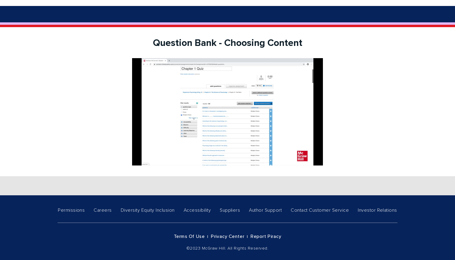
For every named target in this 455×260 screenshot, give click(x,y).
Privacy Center (227, 236)
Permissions (71, 210)
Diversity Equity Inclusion (148, 210)
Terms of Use (189, 236)
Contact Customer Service (320, 210)
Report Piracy (265, 236)
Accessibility (197, 210)
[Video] (227, 111)
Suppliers (230, 210)
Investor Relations (377, 210)
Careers (103, 210)
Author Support (265, 210)
